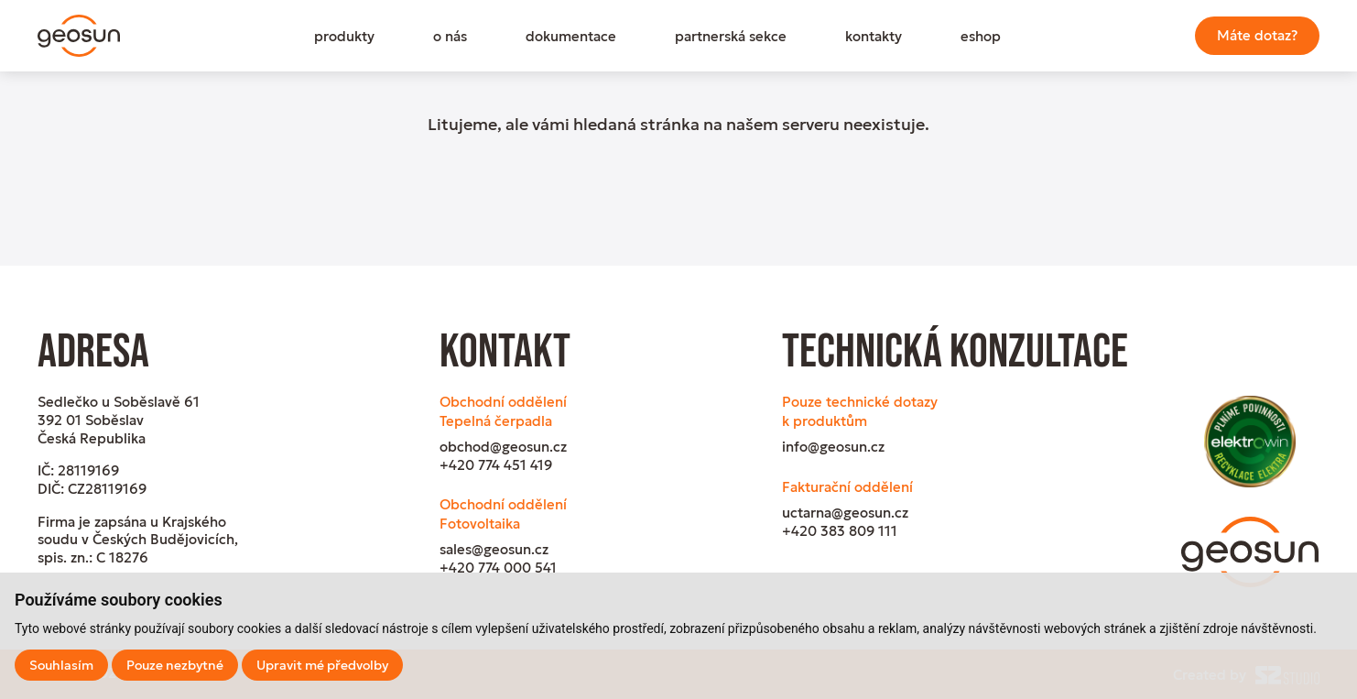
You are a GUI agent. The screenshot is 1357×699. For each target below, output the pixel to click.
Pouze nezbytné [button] (174, 665)
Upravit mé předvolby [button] (322, 665)
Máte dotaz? (1257, 35)
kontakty (873, 36)
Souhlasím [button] (61, 665)
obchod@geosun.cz (503, 446)
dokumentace (571, 36)
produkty (344, 36)
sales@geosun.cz (494, 549)
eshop (981, 36)
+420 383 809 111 (839, 531)
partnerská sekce (731, 36)
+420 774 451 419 (496, 465)
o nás (450, 36)
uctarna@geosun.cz (845, 512)
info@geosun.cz (833, 446)
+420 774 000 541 (498, 567)
